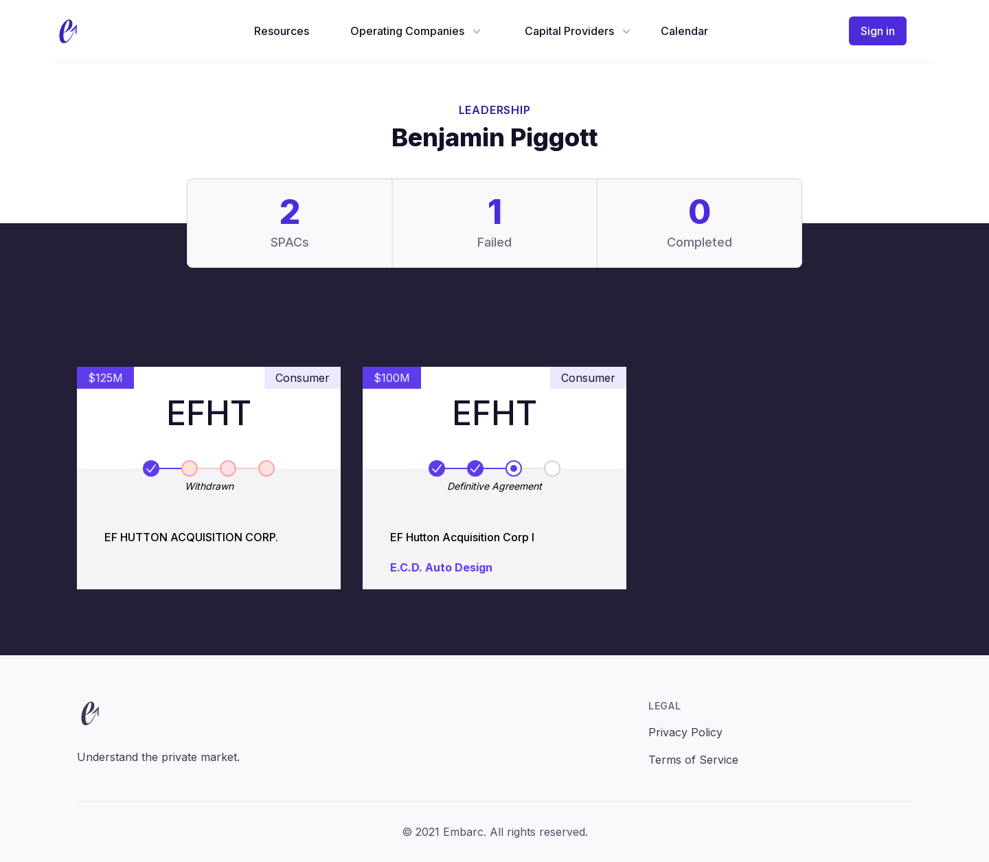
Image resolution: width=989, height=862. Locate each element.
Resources (281, 31)
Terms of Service (693, 760)
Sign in (878, 31)
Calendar (684, 31)
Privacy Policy (685, 732)
